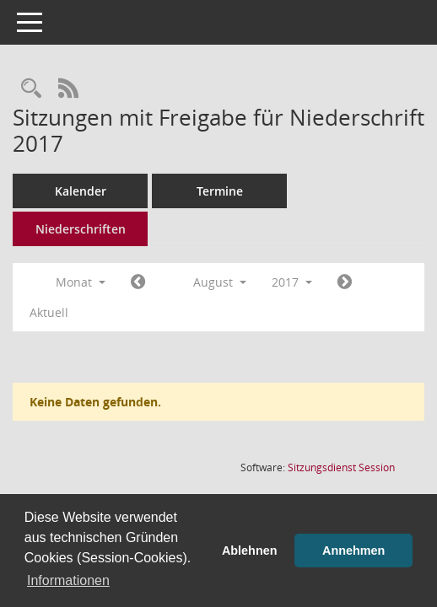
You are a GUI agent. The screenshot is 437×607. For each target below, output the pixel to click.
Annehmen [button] (353, 550)
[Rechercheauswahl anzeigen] (31, 89)
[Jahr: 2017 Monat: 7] (138, 282)
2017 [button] (292, 282)
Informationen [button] (68, 580)
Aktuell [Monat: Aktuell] (49, 312)
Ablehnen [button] (250, 550)
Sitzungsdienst (341, 467)
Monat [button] (80, 282)
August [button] (219, 282)
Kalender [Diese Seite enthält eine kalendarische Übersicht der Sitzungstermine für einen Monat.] (80, 191)
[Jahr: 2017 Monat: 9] (344, 282)
